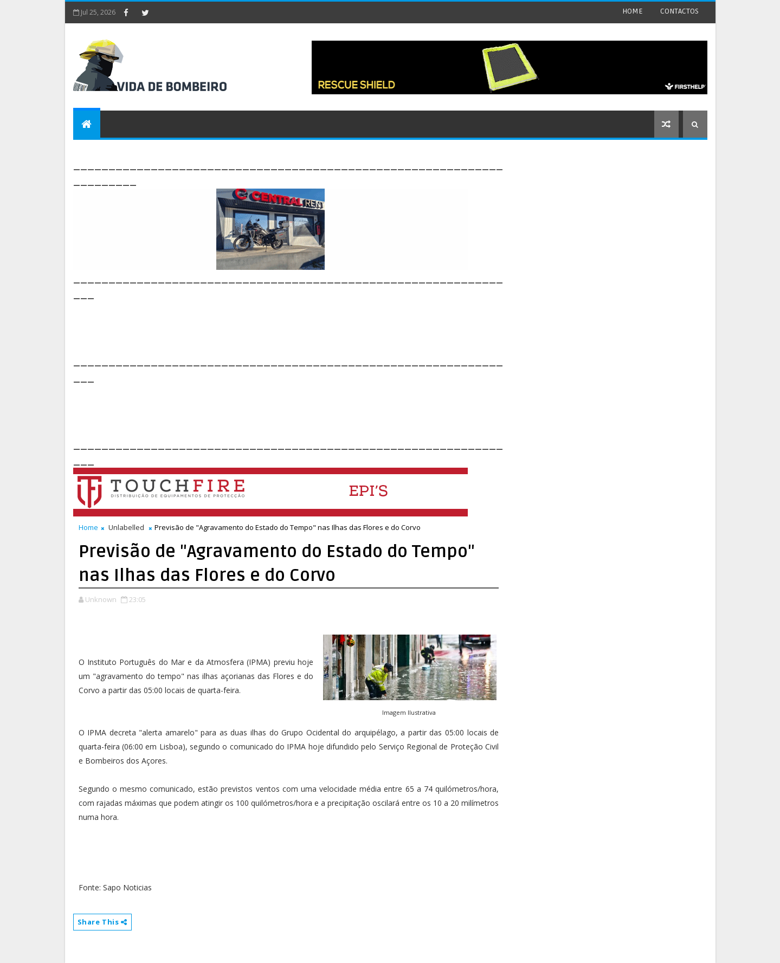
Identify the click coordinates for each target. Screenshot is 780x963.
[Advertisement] (270, 326)
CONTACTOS (679, 11)
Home (88, 527)
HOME (632, 11)
